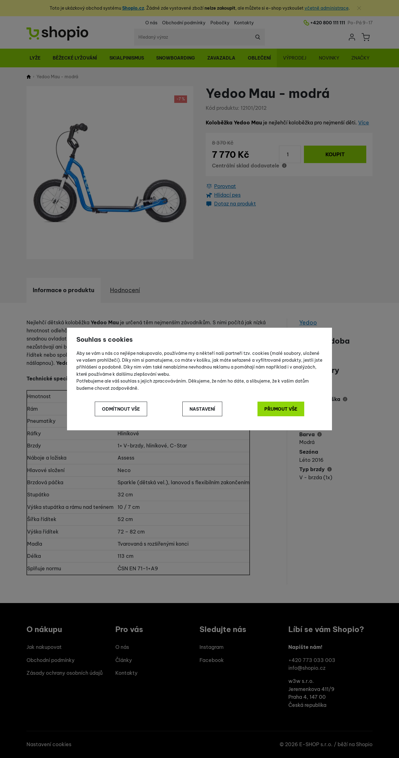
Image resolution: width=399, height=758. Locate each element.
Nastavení (202, 409)
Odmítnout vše (121, 409)
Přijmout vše (280, 409)
